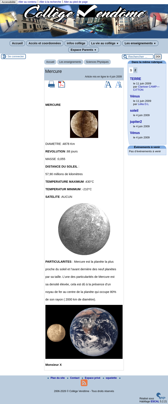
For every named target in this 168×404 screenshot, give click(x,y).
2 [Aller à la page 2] (135, 70)
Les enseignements (140, 43)
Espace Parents (84, 49)
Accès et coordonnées (45, 43)
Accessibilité (9, 2)
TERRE (135, 79)
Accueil (17, 43)
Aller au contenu (27, 1)
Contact (73, 377)
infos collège (76, 43)
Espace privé (91, 377)
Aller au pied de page (75, 1)
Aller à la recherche (50, 1)
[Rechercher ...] (137, 56)
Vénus (135, 96)
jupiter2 (136, 121)
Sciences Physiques (97, 61)
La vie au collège (105, 43)
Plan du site (56, 377)
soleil (134, 110)
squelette (110, 377)
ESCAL (155, 401)
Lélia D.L (143, 104)
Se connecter (16, 56)
